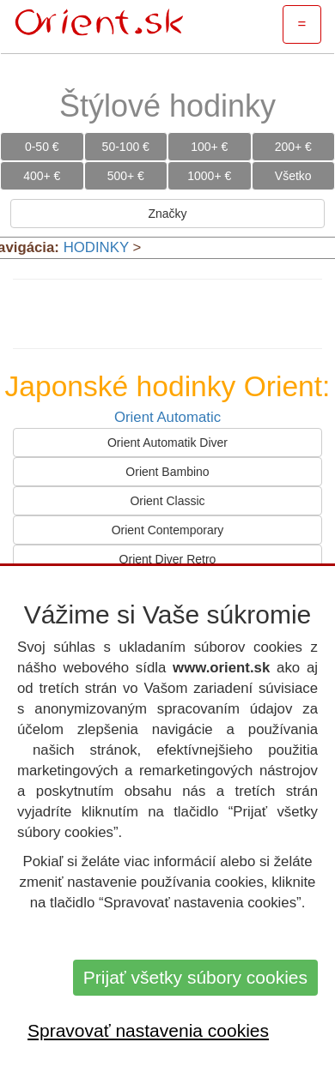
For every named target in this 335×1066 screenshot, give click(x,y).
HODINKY (96, 247)
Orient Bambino (167, 472)
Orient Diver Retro (167, 559)
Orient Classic (167, 501)
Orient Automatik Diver (167, 442)
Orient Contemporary (168, 530)
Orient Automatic (167, 417)
